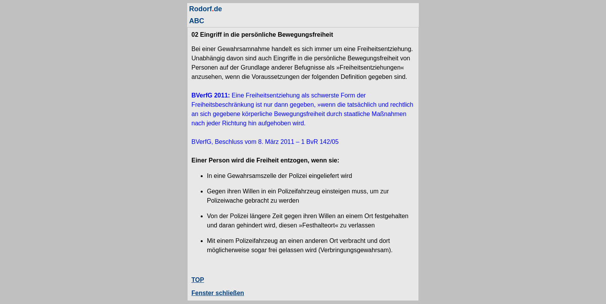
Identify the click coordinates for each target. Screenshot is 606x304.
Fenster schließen (217, 293)
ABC (196, 21)
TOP (197, 280)
